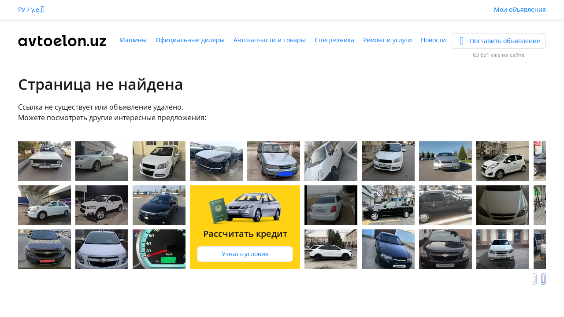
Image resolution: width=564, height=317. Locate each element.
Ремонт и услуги (387, 40)
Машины (133, 40)
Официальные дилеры (190, 40)
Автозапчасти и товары (270, 40)
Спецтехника (334, 40)
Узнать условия (245, 254)
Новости (433, 40)
